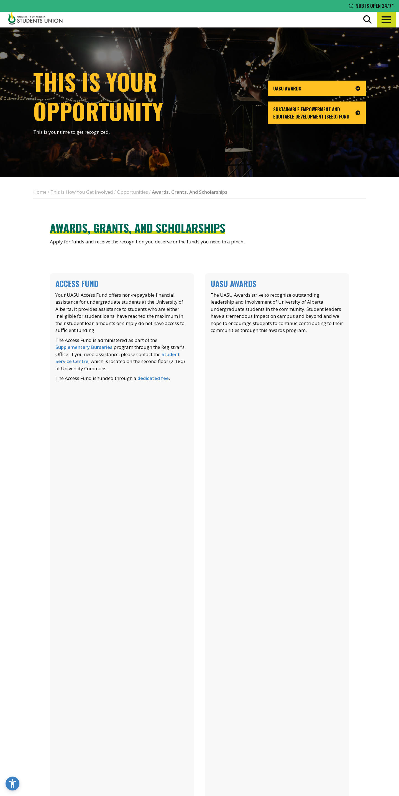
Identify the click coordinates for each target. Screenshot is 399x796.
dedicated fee (153, 378)
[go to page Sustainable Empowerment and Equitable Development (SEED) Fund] (317, 113)
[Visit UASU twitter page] (339, 747)
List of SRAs (122, 635)
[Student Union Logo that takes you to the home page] (35, 19)
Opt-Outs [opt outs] (327, 734)
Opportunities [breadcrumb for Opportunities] (132, 192)
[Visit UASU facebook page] (328, 747)
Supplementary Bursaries (83, 347)
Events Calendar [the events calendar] (335, 693)
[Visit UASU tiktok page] (349, 747)
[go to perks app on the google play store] (210, 709)
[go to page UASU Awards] (317, 88)
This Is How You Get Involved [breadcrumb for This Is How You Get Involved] (81, 192)
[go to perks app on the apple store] (169, 709)
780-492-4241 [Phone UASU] (71, 736)
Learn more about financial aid (122, 506)
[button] (386, 19)
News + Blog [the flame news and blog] (330, 703)
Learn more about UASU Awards (277, 378)
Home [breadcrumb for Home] (40, 192)
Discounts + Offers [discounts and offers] (338, 713)
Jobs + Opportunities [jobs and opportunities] (341, 724)
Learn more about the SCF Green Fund (277, 506)
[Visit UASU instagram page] (319, 747)
